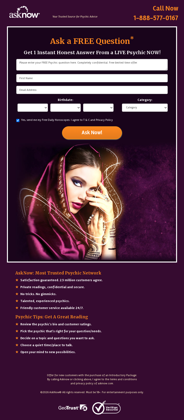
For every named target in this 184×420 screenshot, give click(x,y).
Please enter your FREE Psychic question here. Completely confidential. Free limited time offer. (92, 64)
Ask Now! (92, 132)
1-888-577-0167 (155, 18)
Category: (145, 100)
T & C (86, 120)
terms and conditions (123, 379)
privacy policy (84, 383)
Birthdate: (65, 100)
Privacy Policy (104, 120)
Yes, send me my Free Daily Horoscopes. (64, 120)
